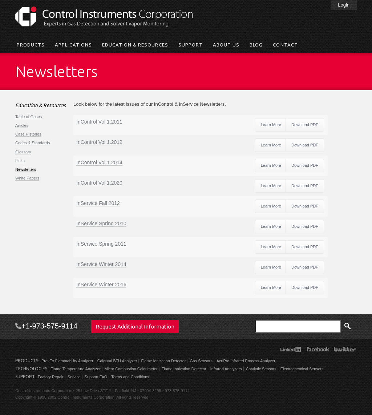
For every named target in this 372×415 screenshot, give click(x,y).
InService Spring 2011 (101, 244)
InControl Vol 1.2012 (99, 142)
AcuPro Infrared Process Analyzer (246, 361)
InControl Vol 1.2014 (99, 162)
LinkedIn (290, 349)
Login (343, 5)
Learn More (271, 124)
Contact (285, 44)
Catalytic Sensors (261, 369)
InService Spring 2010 (101, 223)
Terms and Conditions (130, 377)
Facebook (317, 349)
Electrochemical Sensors (302, 369)
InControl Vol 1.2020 (99, 183)
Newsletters (25, 169)
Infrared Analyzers (226, 369)
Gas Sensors (201, 361)
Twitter (345, 349)
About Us (226, 44)
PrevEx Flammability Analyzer (67, 361)
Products (31, 44)
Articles (21, 125)
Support (190, 44)
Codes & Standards (32, 143)
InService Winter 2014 (101, 264)
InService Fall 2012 (98, 203)
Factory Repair (51, 377)
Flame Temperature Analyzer (75, 369)
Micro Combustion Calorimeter (131, 369)
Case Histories (28, 134)
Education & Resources (135, 44)
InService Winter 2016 (101, 284)
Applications (73, 44)
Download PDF (304, 124)
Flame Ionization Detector (163, 361)
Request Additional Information (135, 326)
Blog (256, 44)
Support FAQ (96, 377)
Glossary (23, 152)
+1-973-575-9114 (49, 326)
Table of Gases (28, 116)
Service (74, 377)
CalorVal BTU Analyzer (117, 361)
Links (20, 160)
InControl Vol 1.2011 (99, 122)
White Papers (27, 178)
